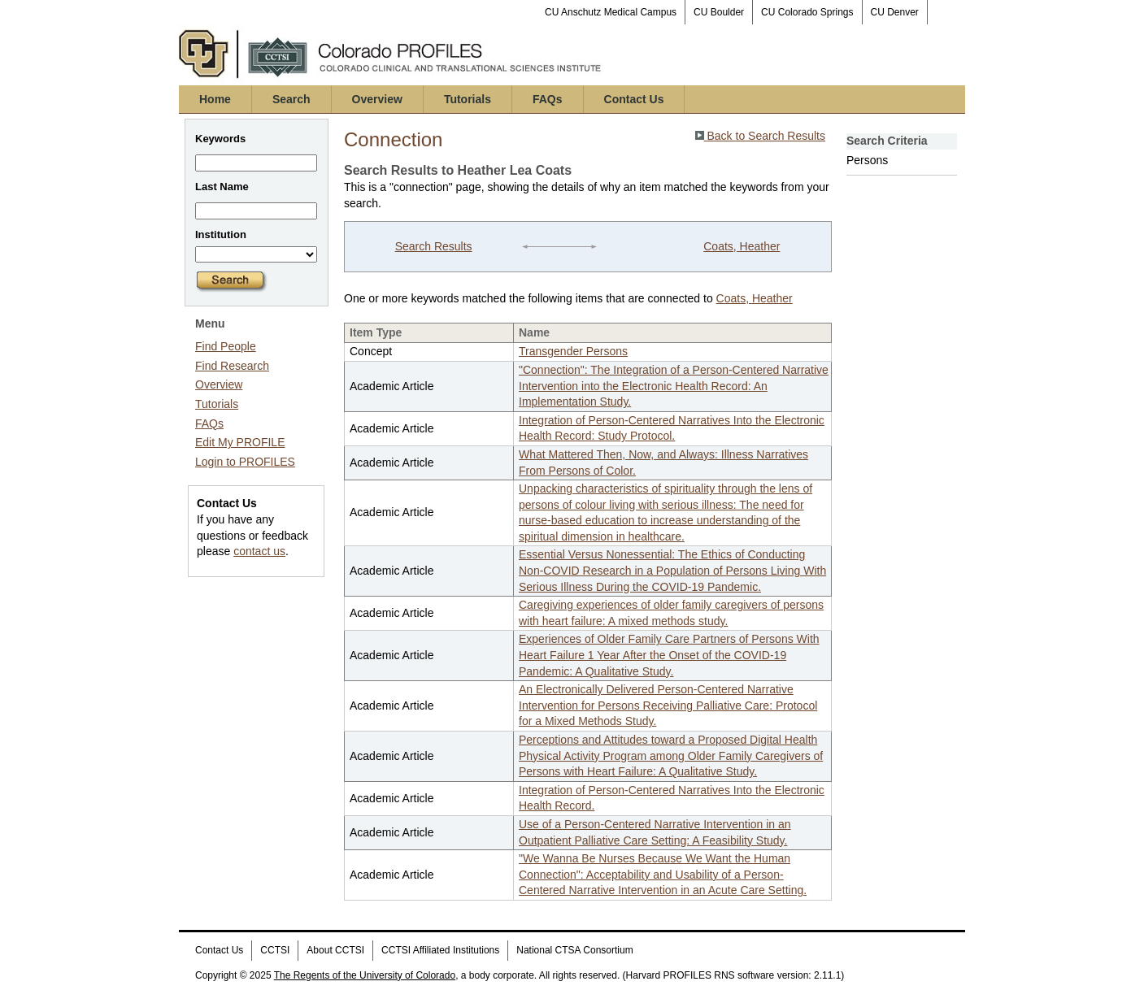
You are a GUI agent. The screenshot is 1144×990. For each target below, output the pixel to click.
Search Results (433, 246)
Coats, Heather (741, 246)
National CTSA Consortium (574, 950)
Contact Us (634, 99)
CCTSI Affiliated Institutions (440, 950)
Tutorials (467, 99)
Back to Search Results (760, 135)
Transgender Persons (573, 351)
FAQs (548, 99)
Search (291, 99)
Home (215, 99)
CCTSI (274, 950)
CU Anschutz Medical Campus (610, 12)
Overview (377, 99)
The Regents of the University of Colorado (364, 975)
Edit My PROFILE (240, 442)
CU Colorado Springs (807, 12)
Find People (225, 346)
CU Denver (895, 12)
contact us (259, 551)
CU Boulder (719, 12)
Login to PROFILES (245, 461)
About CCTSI (335, 950)
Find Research (232, 365)
